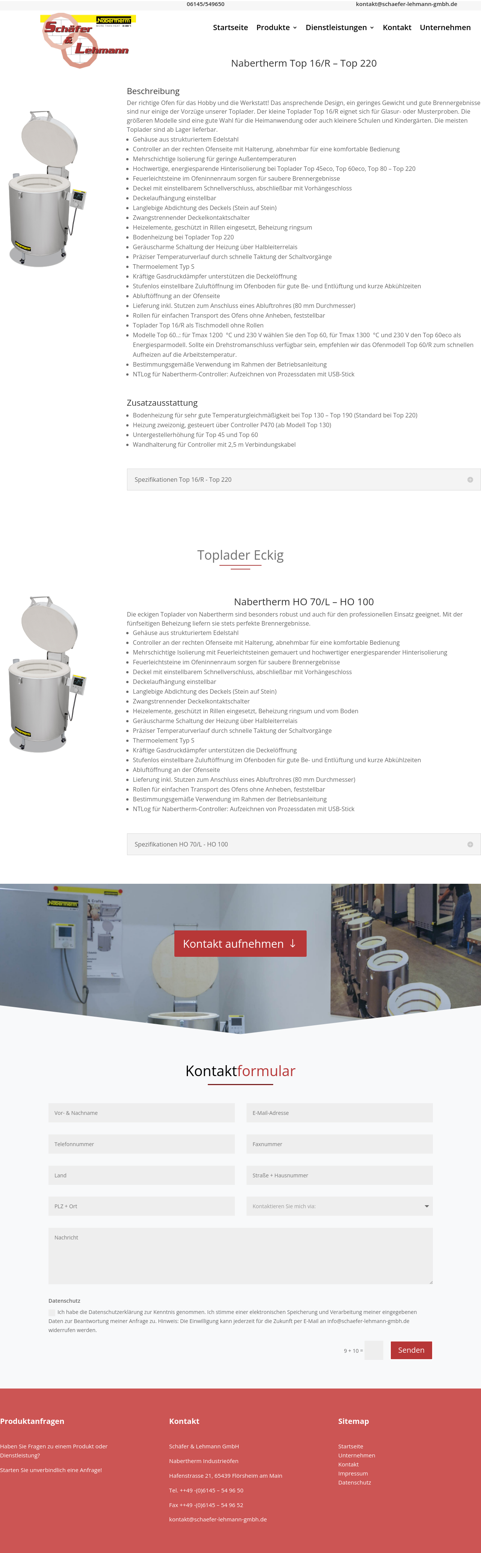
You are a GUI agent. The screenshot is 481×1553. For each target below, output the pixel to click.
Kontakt (397, 28)
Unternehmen (445, 28)
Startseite (230, 28)
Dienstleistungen (336, 28)
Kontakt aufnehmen (233, 943)
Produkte (273, 28)
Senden (411, 1350)
